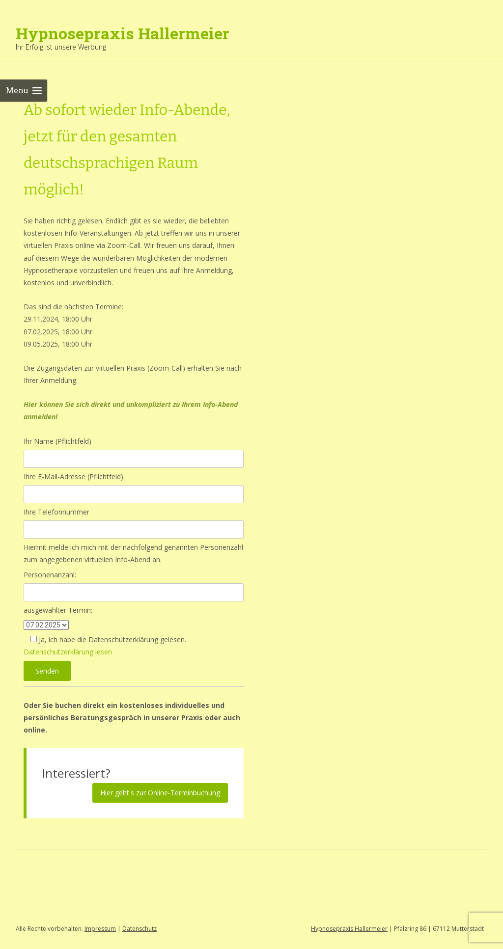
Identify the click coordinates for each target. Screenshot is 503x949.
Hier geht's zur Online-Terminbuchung (160, 792)
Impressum (100, 928)
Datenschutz (139, 928)
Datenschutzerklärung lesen (68, 651)
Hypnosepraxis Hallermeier (349, 928)
